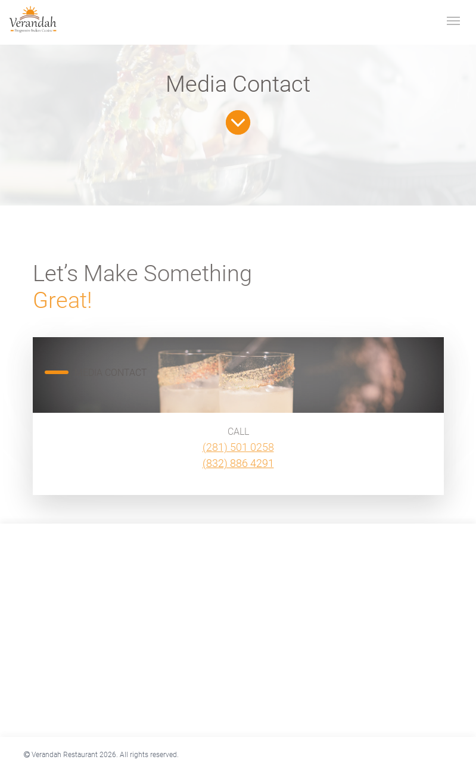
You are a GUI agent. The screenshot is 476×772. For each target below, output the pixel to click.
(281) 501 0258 (238, 447)
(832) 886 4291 (238, 463)
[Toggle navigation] (453, 19)
